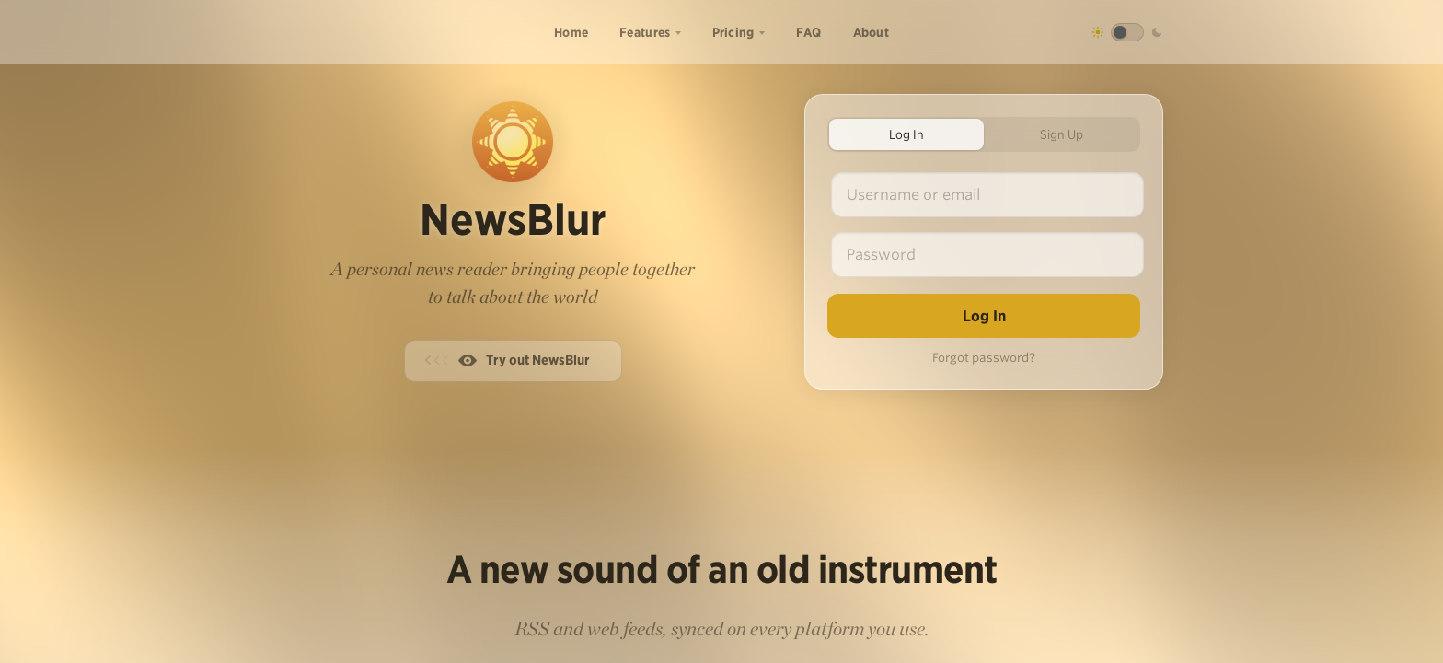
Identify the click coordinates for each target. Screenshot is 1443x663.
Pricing (733, 32)
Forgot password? (983, 358)
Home (571, 32)
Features (644, 32)
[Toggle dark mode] (1127, 32)
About (871, 32)
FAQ (809, 32)
